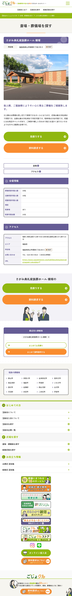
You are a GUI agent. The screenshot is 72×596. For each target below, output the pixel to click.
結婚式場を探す (9, 450)
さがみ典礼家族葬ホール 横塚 (35, 337)
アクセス (36, 171)
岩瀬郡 (25, 387)
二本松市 (42, 392)
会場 (36, 165)
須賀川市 (26, 378)
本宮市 (25, 392)
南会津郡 (11, 383)
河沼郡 (10, 392)
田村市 (10, 387)
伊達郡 (41, 383)
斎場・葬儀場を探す (26, 16)
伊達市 (56, 392)
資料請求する (36, 148)
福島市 (25, 383)
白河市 (56, 387)
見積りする (36, 136)
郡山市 (10, 378)
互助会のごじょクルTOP (9, 16)
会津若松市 (43, 378)
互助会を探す (8, 424)
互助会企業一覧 (9, 430)
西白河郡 (42, 387)
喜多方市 (57, 378)
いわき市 (57, 383)
